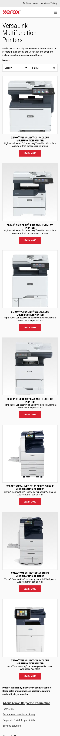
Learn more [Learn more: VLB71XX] (30, 589)
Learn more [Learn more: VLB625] (30, 414)
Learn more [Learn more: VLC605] (30, 676)
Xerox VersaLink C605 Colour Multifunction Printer (30, 662)
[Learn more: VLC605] (30, 628)
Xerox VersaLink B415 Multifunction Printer (30, 226)
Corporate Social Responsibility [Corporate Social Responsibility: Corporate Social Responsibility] (19, 720)
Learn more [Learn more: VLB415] (30, 240)
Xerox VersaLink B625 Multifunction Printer (30, 401)
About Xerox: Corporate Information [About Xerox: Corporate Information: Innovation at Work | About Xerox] (26, 703)
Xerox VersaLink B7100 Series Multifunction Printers (30, 575)
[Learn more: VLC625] (30, 279)
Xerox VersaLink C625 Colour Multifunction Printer (30, 313)
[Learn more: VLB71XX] (30, 541)
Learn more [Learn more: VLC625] (30, 327)
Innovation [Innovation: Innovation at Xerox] (8, 709)
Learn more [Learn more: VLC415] (30, 153)
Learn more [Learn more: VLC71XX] (30, 501)
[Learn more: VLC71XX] (30, 454)
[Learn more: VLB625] (30, 366)
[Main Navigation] (55, 12)
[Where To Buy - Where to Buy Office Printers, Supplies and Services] (49, 3)
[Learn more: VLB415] (30, 192)
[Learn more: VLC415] (30, 105)
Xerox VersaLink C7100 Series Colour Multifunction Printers (30, 488)
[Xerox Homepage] (12, 12)
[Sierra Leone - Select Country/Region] (30, 3)
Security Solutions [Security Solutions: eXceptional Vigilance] (12, 725)
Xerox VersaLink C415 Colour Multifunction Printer (30, 139)
